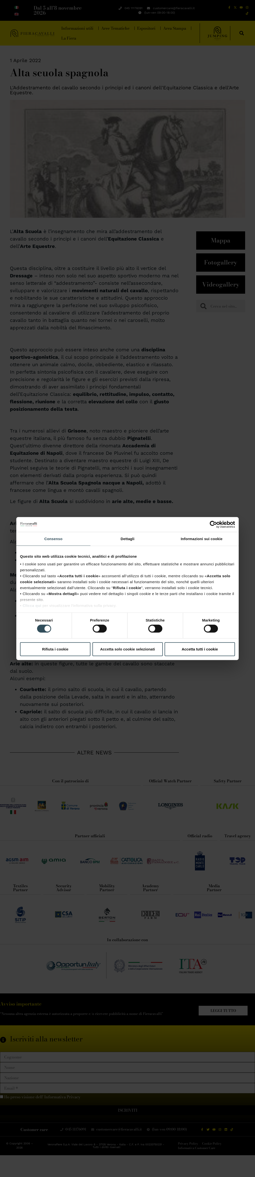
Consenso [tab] (53, 538)
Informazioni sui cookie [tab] (202, 538)
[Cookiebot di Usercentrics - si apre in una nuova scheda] (213, 524)
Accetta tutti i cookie (200, 649)
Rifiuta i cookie (55, 649)
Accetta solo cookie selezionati (127, 649)
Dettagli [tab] (127, 538)
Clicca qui (31, 605)
